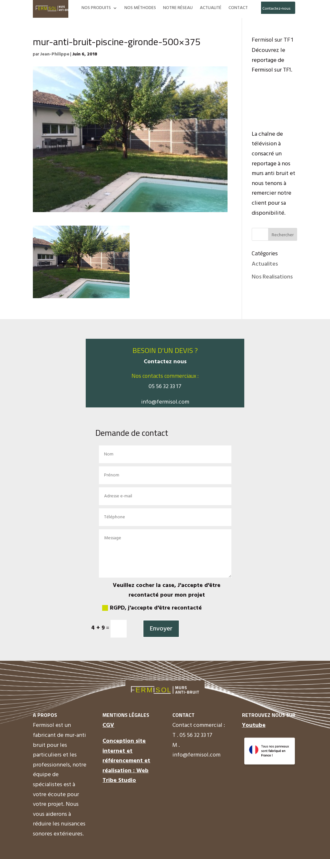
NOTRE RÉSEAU (178, 9)
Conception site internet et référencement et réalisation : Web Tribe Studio (126, 761)
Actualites (265, 264)
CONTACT (238, 9)
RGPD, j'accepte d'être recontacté (152, 608)
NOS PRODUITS (96, 9)
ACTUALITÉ (210, 9)
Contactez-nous (276, 8)
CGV (108, 725)
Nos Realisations (272, 277)
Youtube (254, 725)
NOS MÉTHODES (140, 9)
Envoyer (161, 629)
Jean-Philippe (54, 54)
